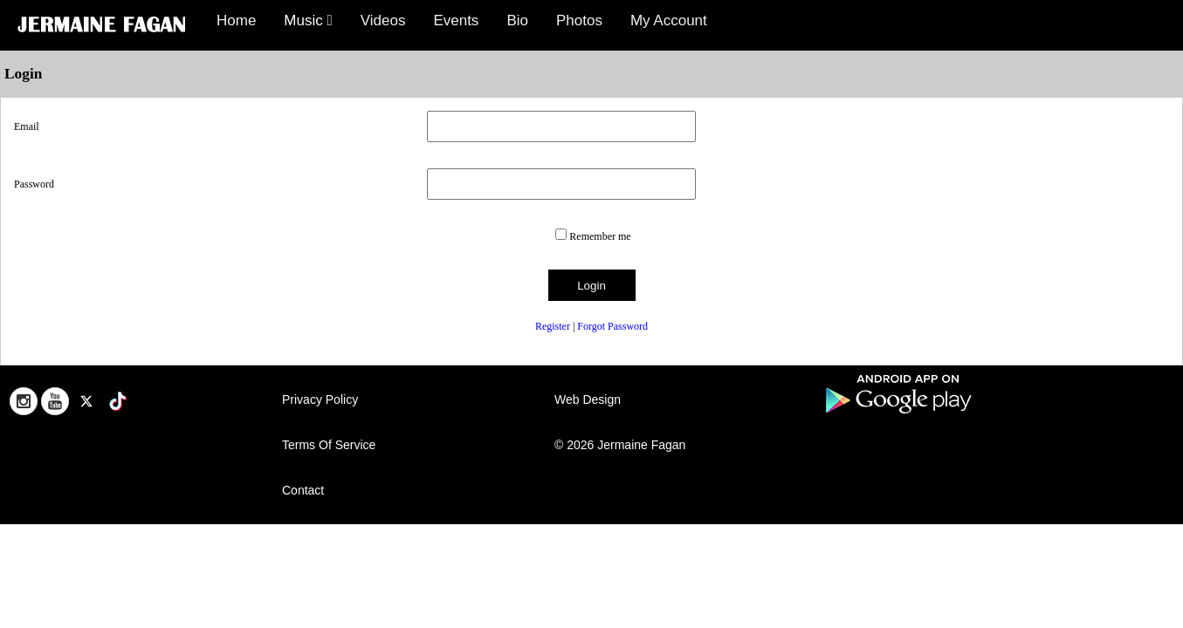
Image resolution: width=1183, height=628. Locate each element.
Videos (383, 20)
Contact (303, 490)
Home (236, 20)
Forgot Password (612, 326)
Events (455, 20)
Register (552, 326)
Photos (579, 20)
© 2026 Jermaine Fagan (619, 445)
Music (308, 20)
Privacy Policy (320, 399)
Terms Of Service (328, 445)
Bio (517, 20)
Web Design (587, 399)
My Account (668, 20)
